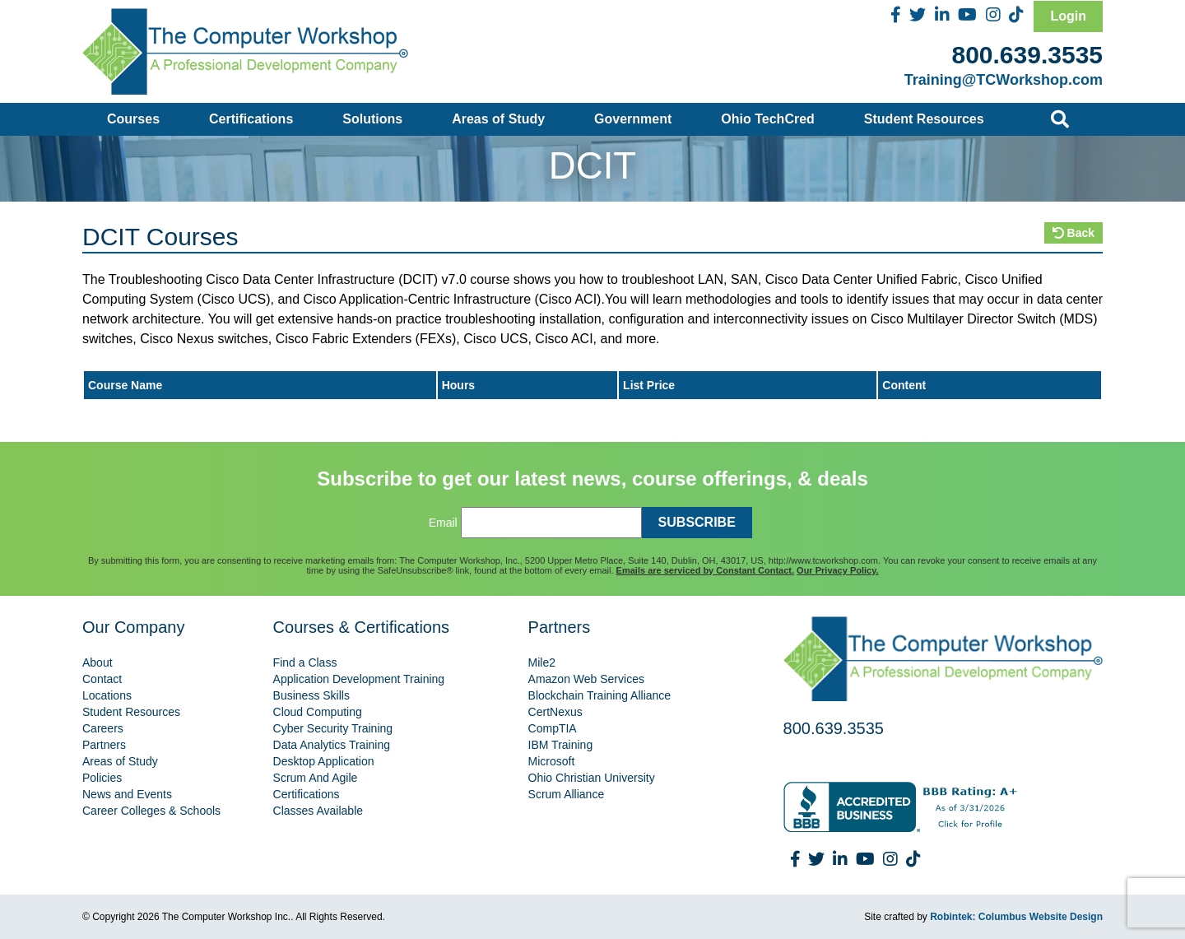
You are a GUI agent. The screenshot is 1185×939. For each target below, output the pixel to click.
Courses (133, 119)
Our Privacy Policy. (837, 570)
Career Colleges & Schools (151, 810)
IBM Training (560, 744)
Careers (102, 728)
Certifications (251, 119)
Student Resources (924, 119)
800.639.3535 (1027, 54)
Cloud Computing (317, 711)
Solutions (372, 119)
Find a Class (305, 662)
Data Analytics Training (331, 744)
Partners (104, 744)
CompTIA (552, 728)
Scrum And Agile (315, 777)
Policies (102, 777)
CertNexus (555, 711)
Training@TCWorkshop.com (1003, 80)
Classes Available (318, 810)
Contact (102, 679)
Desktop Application (323, 761)
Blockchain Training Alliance (600, 695)
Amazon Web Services (586, 679)
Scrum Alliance (566, 794)
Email (443, 522)
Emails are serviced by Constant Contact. (705, 570)
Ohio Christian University (591, 777)
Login (1068, 16)
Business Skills (311, 695)
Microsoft (551, 761)
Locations (107, 695)
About (97, 662)
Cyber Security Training (333, 728)
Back (1073, 232)
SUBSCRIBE (697, 522)
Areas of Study (498, 119)
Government (633, 119)
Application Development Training (359, 679)
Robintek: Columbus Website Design (1016, 917)
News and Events (127, 794)
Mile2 (541, 662)
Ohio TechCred (768, 119)
